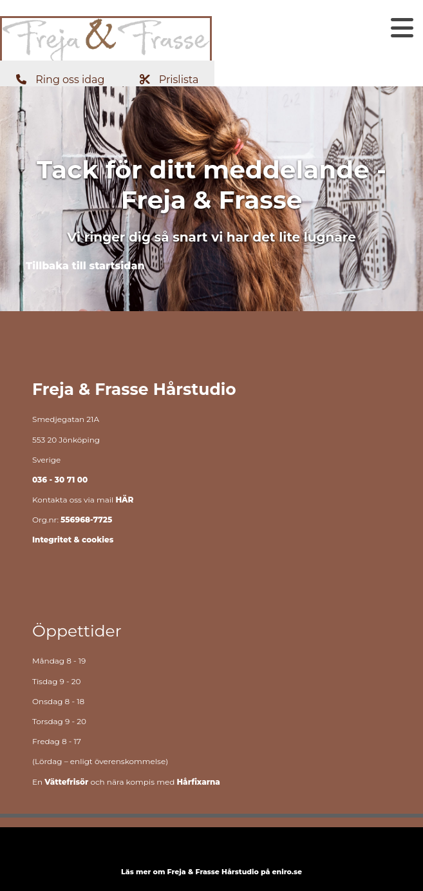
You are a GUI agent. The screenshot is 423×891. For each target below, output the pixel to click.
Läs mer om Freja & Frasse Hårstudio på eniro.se (211, 871)
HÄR (124, 499)
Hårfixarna (198, 782)
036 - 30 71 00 (60, 479)
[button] (62, 80)
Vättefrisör (66, 782)
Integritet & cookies (72, 539)
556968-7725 (86, 519)
